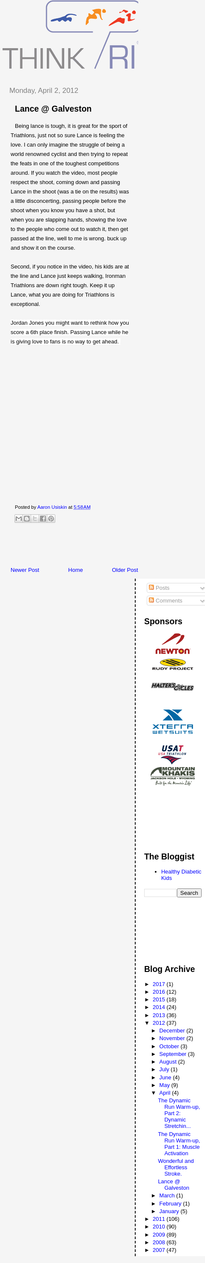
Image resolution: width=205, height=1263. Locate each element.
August (168, 1061)
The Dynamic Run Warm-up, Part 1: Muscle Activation (179, 1143)
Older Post (125, 570)
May (165, 1085)
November (173, 1038)
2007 (160, 1250)
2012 (160, 1023)
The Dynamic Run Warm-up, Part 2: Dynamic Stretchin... (179, 1113)
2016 (160, 992)
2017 (160, 984)
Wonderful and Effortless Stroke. (176, 1167)
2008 (160, 1242)
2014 (160, 1007)
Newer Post (25, 570)
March (168, 1195)
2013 (160, 1015)
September (173, 1054)
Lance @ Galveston (173, 1184)
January (170, 1211)
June (166, 1077)
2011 (160, 1219)
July (165, 1069)
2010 (160, 1226)
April (165, 1093)
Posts (159, 588)
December (173, 1030)
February (171, 1203)
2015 (160, 999)
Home (75, 570)
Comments (165, 600)
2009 (160, 1234)
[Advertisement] (103, 547)
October (170, 1046)
